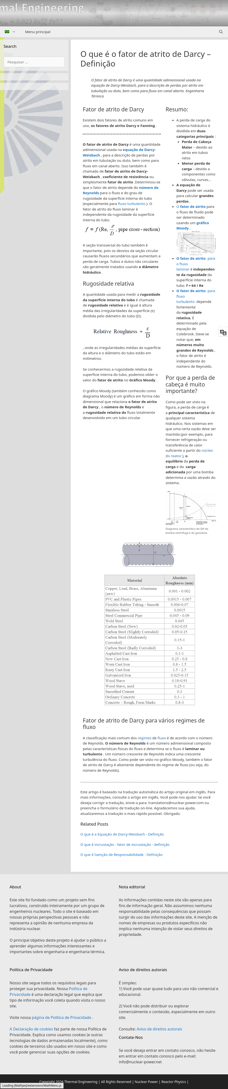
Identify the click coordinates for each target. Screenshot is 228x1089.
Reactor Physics (173, 1081)
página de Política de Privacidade (62, 1017)
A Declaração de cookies (32, 1029)
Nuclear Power (146, 1081)
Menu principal (38, 31)
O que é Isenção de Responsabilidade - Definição (121, 854)
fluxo (161, 737)
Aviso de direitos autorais (159, 1029)
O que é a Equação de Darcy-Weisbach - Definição (122, 834)
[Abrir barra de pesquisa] (221, 31)
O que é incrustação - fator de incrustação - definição (124, 844)
